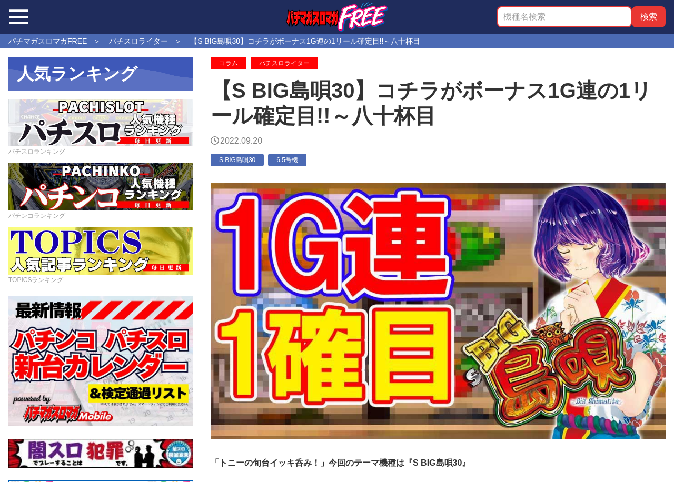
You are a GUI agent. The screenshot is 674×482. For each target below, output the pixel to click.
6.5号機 (287, 160)
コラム (228, 63)
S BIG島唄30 (237, 160)
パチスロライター (284, 63)
